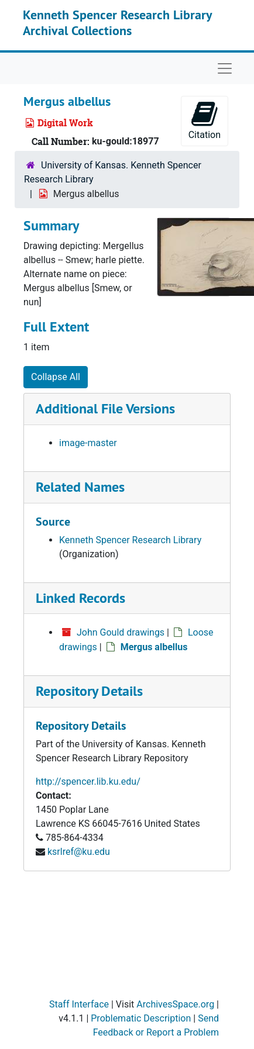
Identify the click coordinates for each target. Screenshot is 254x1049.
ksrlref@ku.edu (78, 851)
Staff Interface (79, 1004)
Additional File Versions (105, 408)
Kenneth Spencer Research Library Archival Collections (117, 22)
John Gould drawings (120, 632)
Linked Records (80, 598)
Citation (204, 120)
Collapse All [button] (55, 376)
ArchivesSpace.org (175, 1004)
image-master (88, 442)
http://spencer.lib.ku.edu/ (88, 781)
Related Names (80, 487)
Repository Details (89, 691)
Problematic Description (141, 1018)
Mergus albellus (154, 647)
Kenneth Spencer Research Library (130, 540)
